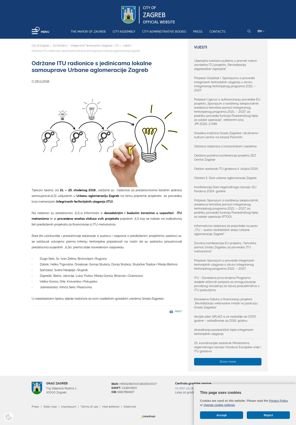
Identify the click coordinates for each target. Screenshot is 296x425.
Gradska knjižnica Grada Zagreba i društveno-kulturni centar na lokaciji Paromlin (226, 135)
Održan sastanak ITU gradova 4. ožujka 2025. (226, 169)
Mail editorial (110, 406)
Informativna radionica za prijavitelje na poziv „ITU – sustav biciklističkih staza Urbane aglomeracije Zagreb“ (226, 230)
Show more (228, 361)
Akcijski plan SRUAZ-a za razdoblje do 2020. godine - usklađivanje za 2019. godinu (225, 318)
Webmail (130, 406)
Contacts (217, 31)
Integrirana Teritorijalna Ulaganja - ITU (95, 45)
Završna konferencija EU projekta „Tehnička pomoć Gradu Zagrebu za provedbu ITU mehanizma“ (225, 247)
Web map (50, 406)
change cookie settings (219, 405)
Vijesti (126, 45)
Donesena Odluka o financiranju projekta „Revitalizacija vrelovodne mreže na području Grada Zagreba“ (226, 303)
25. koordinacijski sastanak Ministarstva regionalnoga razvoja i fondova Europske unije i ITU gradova (227, 347)
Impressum (68, 406)
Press (197, 31)
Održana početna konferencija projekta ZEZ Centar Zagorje (225, 157)
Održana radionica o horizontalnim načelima (225, 146)
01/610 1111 (183, 388)
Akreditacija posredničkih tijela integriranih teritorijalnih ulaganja (224, 332)
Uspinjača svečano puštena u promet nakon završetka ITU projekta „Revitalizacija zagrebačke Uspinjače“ (225, 65)
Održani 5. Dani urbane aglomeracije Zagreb (225, 178)
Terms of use (89, 406)
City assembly (124, 31)
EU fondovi (60, 45)
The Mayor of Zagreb (88, 31)
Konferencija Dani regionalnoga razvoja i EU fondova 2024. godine (225, 189)
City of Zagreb (40, 45)
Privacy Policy (278, 400)
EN (261, 31)
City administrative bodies (164, 31)
